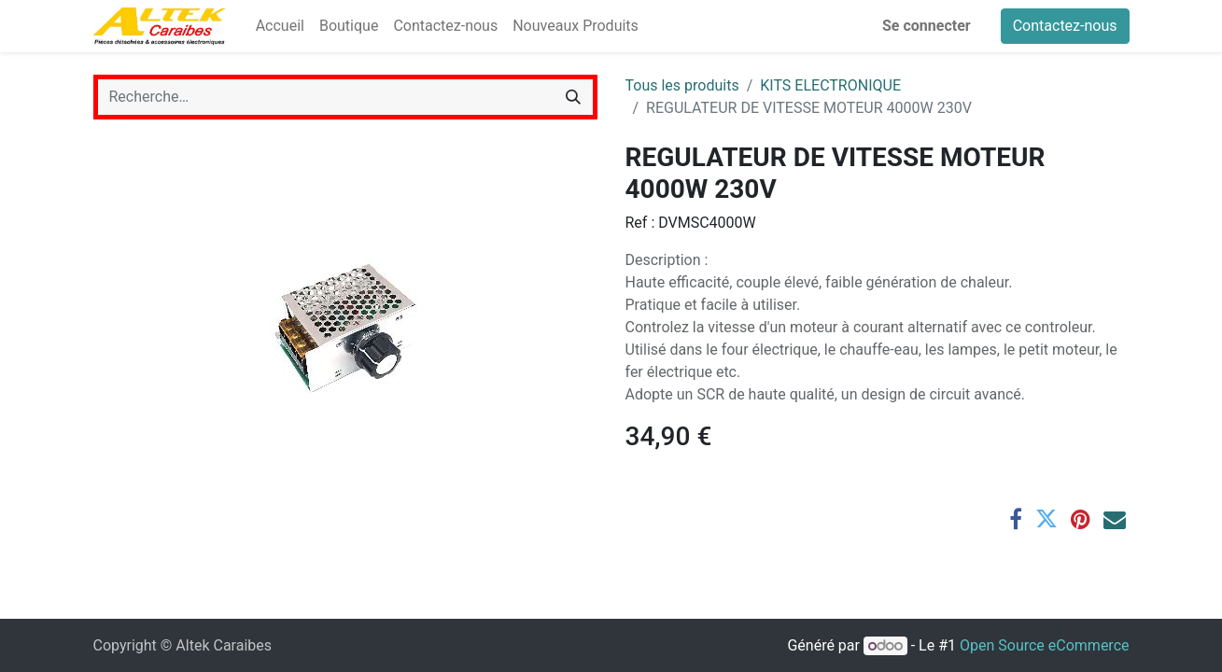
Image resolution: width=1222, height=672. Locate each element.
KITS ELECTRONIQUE (830, 85)
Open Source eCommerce (1045, 645)
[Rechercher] (573, 97)
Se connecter (926, 26)
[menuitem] (280, 26)
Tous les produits (682, 85)
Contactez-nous (1065, 26)
